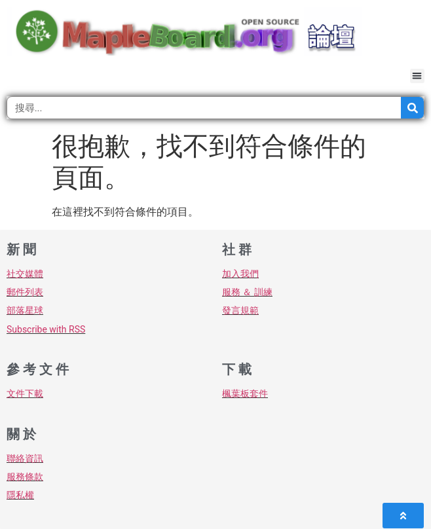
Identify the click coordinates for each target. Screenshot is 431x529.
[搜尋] (412, 108)
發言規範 (240, 310)
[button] (417, 76)
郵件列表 (25, 292)
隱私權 (20, 495)
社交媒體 (25, 273)
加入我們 (240, 273)
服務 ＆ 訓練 (247, 292)
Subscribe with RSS (46, 329)
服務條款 (25, 476)
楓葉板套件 (245, 393)
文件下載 (25, 393)
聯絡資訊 (25, 458)
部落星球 (25, 310)
